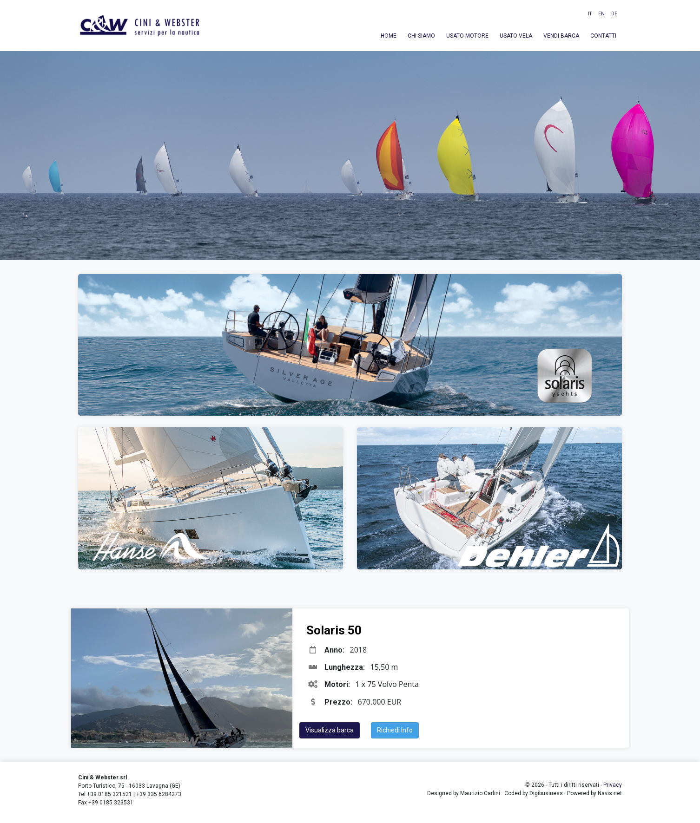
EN (601, 13)
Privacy (612, 785)
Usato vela (516, 36)
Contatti (603, 36)
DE (614, 13)
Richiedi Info (395, 730)
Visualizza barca (329, 730)
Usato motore (467, 36)
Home (388, 36)
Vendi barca (561, 36)
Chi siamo (421, 36)
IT (590, 13)
